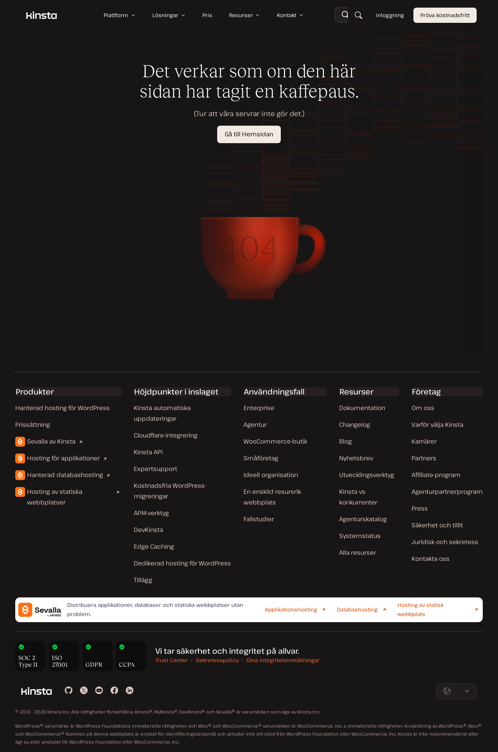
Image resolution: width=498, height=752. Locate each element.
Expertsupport (155, 469)
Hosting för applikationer (63, 458)
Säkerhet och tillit (437, 525)
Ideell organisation (270, 475)
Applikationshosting (291, 609)
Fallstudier (258, 519)
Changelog (354, 424)
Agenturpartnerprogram (447, 491)
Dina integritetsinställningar (283, 660)
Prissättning (32, 424)
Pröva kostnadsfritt (445, 15)
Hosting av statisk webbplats (420, 609)
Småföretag (260, 458)
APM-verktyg (151, 513)
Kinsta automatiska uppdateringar (162, 413)
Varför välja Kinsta (437, 424)
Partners (424, 458)
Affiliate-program (436, 475)
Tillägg (143, 580)
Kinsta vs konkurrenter (358, 496)
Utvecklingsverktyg (366, 475)
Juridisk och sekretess (445, 542)
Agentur (255, 424)
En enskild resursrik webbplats (272, 496)
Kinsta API (148, 452)
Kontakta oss (431, 558)
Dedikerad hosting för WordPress (182, 563)
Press (420, 508)
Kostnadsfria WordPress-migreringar (170, 490)
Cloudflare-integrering (165, 435)
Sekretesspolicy (217, 660)
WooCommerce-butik (275, 441)
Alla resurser (357, 552)
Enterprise (258, 408)
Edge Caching (154, 546)
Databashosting (357, 609)
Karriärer (424, 441)
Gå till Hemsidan (249, 134)
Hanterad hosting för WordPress (62, 408)
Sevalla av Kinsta (51, 441)
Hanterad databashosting (65, 475)
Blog (345, 441)
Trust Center (171, 660)
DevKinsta (148, 529)
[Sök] (358, 15)
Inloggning (390, 15)
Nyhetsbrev (356, 458)
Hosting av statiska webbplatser (54, 496)
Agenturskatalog (363, 519)
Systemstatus (360, 536)
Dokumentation (362, 408)
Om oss (423, 408)
